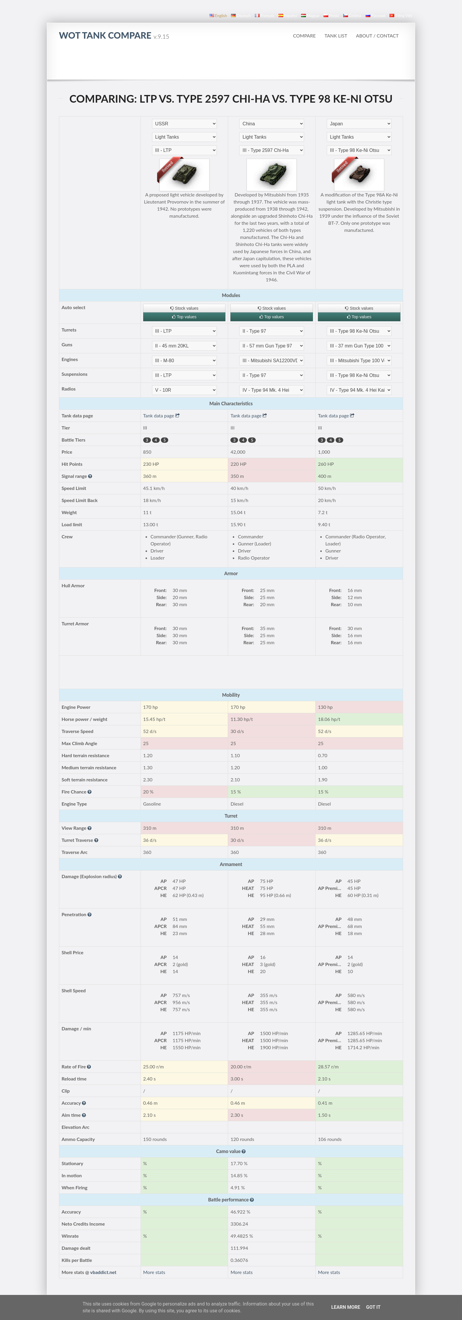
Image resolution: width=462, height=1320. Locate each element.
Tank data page (161, 415)
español (287, 15)
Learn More (345, 1307)
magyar (310, 15)
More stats (154, 1272)
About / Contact (377, 35)
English (218, 15)
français (264, 15)
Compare (304, 35)
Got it (373, 1307)
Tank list (335, 35)
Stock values (184, 308)
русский (375, 15)
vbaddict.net (103, 1272)
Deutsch (241, 15)
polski (331, 15)
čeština (352, 15)
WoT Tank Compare (114, 35)
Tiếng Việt (401, 15)
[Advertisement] (231, 63)
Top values (184, 316)
